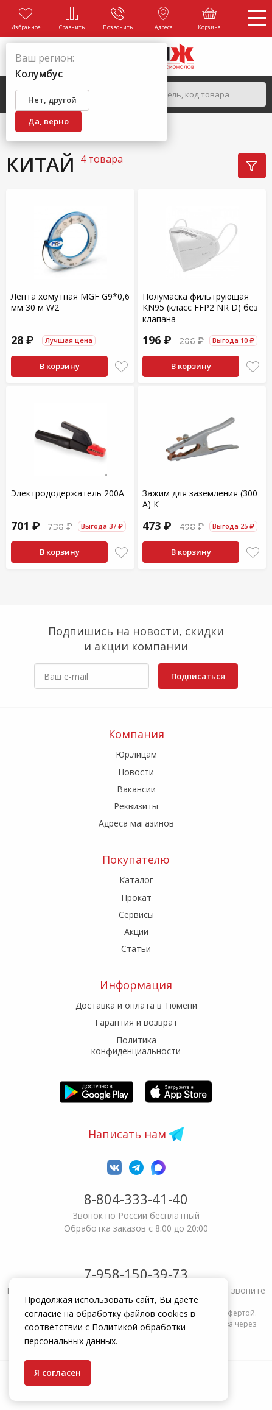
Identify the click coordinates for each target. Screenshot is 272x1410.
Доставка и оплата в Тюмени (136, 1005)
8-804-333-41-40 (136, 1199)
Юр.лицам (136, 754)
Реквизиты (136, 806)
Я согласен (57, 1372)
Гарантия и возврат (136, 1022)
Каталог (136, 880)
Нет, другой (52, 99)
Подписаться (198, 676)
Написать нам (127, 1134)
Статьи (136, 948)
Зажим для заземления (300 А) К (199, 498)
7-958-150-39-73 (136, 1273)
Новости (136, 772)
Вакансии (136, 789)
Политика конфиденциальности (136, 1045)
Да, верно (48, 121)
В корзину (60, 366)
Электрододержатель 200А (67, 493)
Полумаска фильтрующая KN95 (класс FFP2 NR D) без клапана (200, 307)
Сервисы (136, 914)
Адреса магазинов (136, 823)
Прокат (136, 897)
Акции (136, 931)
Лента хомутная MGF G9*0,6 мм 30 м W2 (70, 302)
